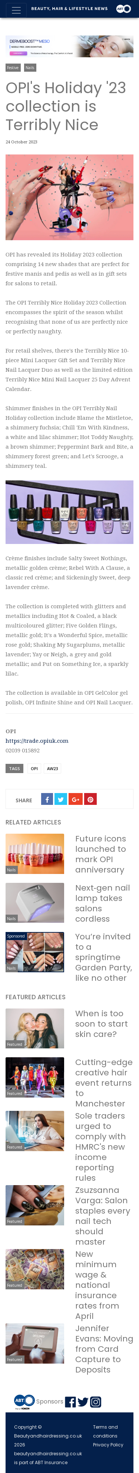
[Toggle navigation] (16, 10)
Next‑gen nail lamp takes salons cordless (102, 903)
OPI (34, 768)
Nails (30, 67)
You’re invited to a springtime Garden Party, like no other (103, 957)
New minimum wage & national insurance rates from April (97, 1285)
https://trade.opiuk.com (37, 741)
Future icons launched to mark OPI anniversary (100, 854)
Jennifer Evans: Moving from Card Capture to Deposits (104, 1349)
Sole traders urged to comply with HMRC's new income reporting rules (100, 1147)
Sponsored (16, 936)
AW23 (52, 768)
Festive (13, 67)
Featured (14, 1044)
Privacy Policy (108, 1445)
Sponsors (49, 1402)
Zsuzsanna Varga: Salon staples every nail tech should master (102, 1216)
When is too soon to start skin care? (101, 1024)
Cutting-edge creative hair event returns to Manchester (104, 1083)
